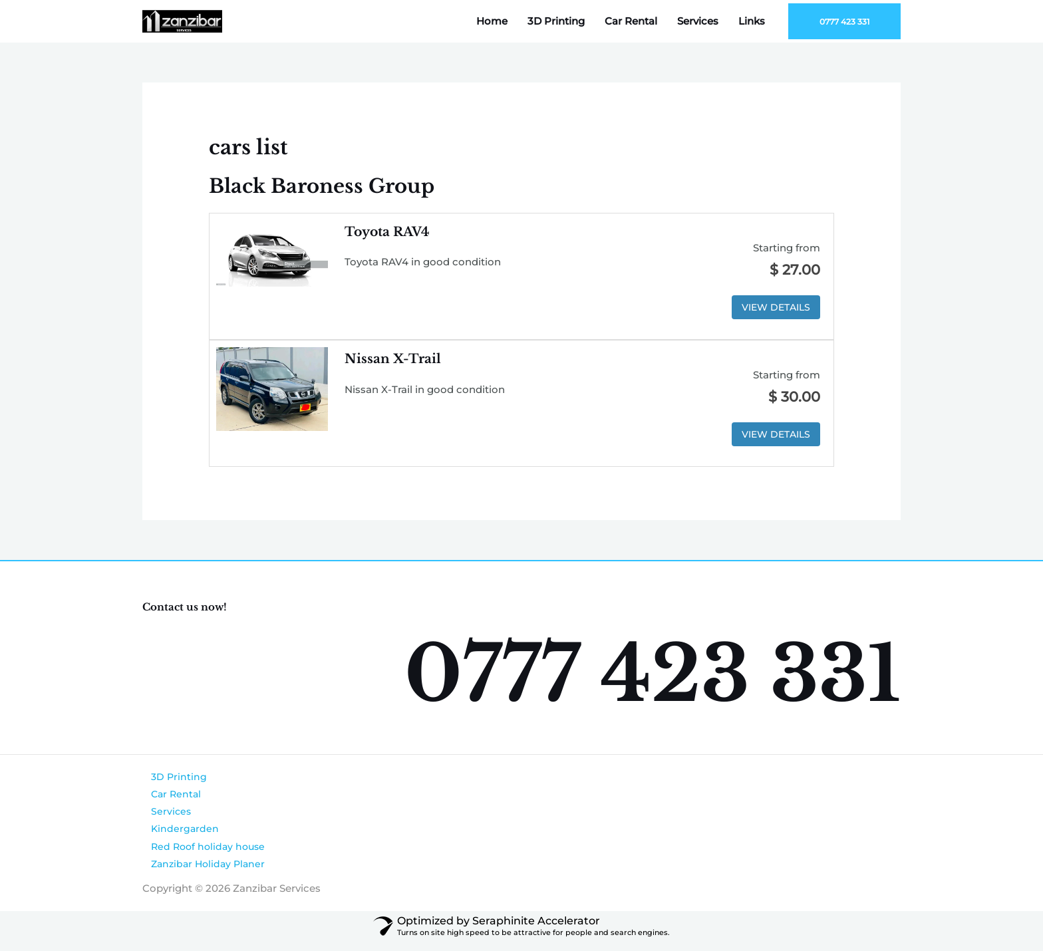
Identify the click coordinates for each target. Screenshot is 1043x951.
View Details (773, 307)
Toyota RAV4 (389, 231)
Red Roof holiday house (202, 853)
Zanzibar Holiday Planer (202, 871)
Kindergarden (177, 835)
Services (697, 21)
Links (751, 21)
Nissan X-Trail (394, 360)
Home (492, 21)
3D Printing (556, 21)
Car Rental (631, 21)
